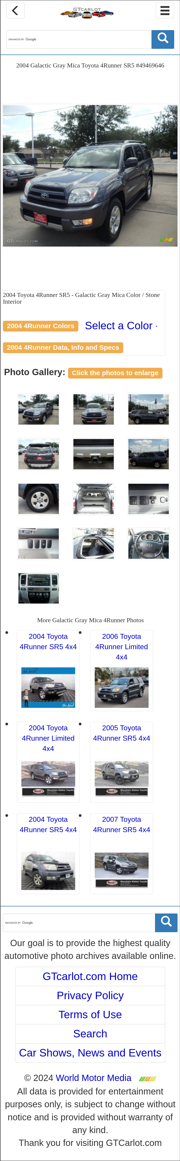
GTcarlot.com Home (90, 976)
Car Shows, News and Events (90, 1053)
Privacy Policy (90, 995)
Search (90, 1034)
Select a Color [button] (121, 326)
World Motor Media (94, 1078)
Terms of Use (90, 1015)
